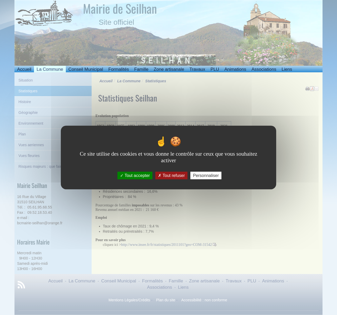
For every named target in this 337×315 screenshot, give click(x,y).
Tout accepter (135, 175)
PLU (214, 69)
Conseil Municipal (85, 69)
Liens (286, 69)
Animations (235, 69)
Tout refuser (171, 175)
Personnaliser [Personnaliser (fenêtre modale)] (206, 175)
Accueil (24, 69)
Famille (141, 69)
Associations (263, 69)
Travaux (197, 69)
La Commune (50, 69)
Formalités (118, 69)
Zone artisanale (169, 69)
